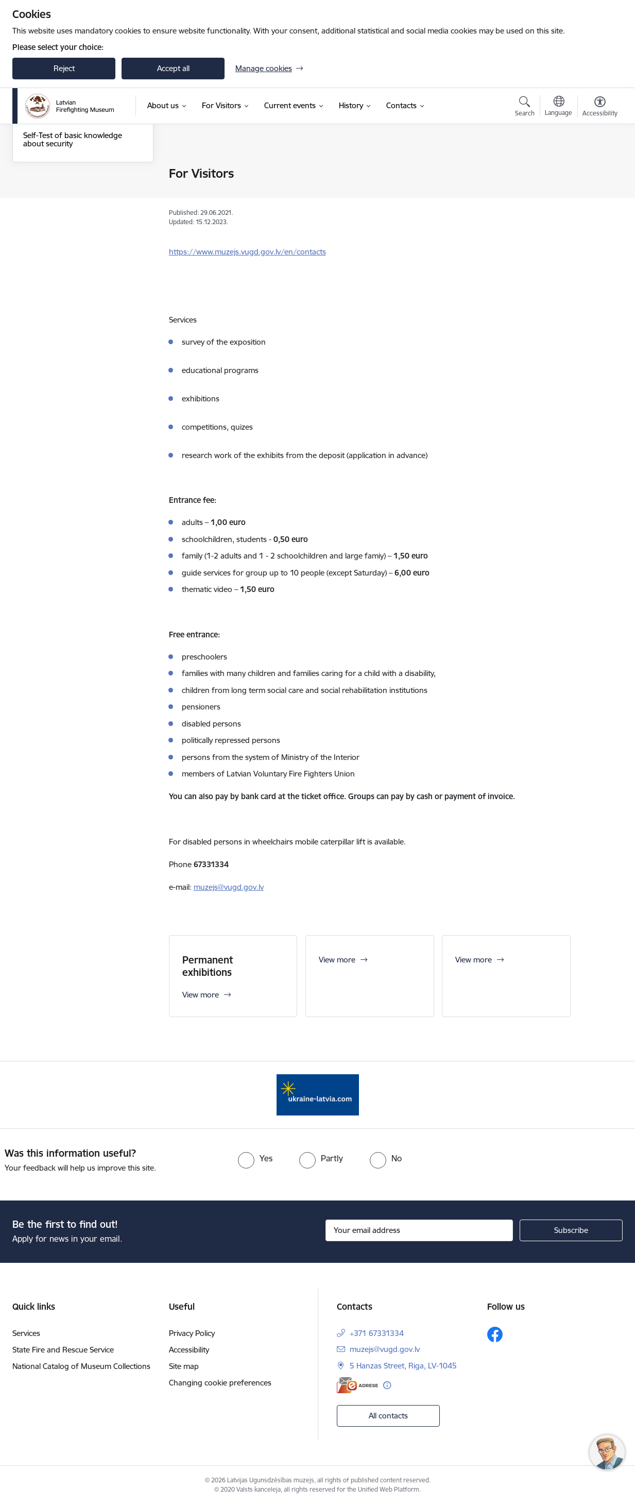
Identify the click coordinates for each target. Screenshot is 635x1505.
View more (337, 960)
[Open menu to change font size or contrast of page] (600, 107)
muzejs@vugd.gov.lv (229, 887)
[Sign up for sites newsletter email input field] (419, 1230)
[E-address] (357, 1385)
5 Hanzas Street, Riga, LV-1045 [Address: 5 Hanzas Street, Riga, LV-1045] (403, 1366)
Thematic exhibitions (58, 192)
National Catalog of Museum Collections (81, 1366)
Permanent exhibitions (62, 210)
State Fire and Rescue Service (63, 1350)
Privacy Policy (192, 1333)
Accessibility (189, 1350)
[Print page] (597, 169)
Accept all (173, 68)
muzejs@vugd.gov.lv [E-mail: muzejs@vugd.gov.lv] (385, 1349)
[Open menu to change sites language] (558, 107)
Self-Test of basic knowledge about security (72, 250)
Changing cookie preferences (220, 1383)
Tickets (35, 174)
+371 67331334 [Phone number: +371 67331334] (377, 1333)
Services (26, 1333)
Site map (184, 1366)
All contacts (388, 1416)
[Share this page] (597, 195)
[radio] (255, 1158)
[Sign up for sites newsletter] (571, 1230)
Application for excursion (66, 228)
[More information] (387, 1385)
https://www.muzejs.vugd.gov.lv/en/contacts (247, 252)
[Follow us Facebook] (495, 1334)
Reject (64, 68)
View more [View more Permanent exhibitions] (200, 995)
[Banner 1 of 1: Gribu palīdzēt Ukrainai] (318, 1094)
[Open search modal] (525, 107)
